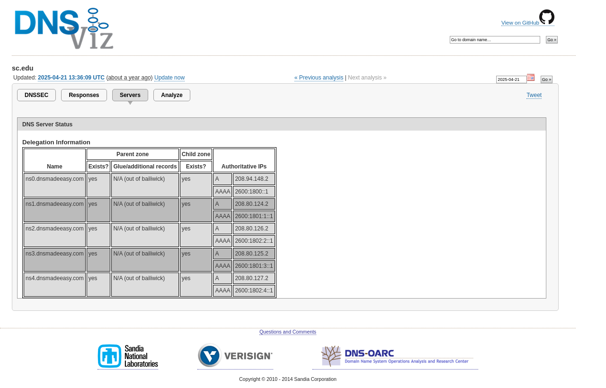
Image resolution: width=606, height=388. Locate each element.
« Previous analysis (319, 77)
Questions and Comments (287, 332)
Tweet (534, 95)
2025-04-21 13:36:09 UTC (71, 77)
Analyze (171, 95)
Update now (169, 77)
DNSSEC (36, 95)
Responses (84, 95)
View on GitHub (527, 23)
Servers (130, 95)
